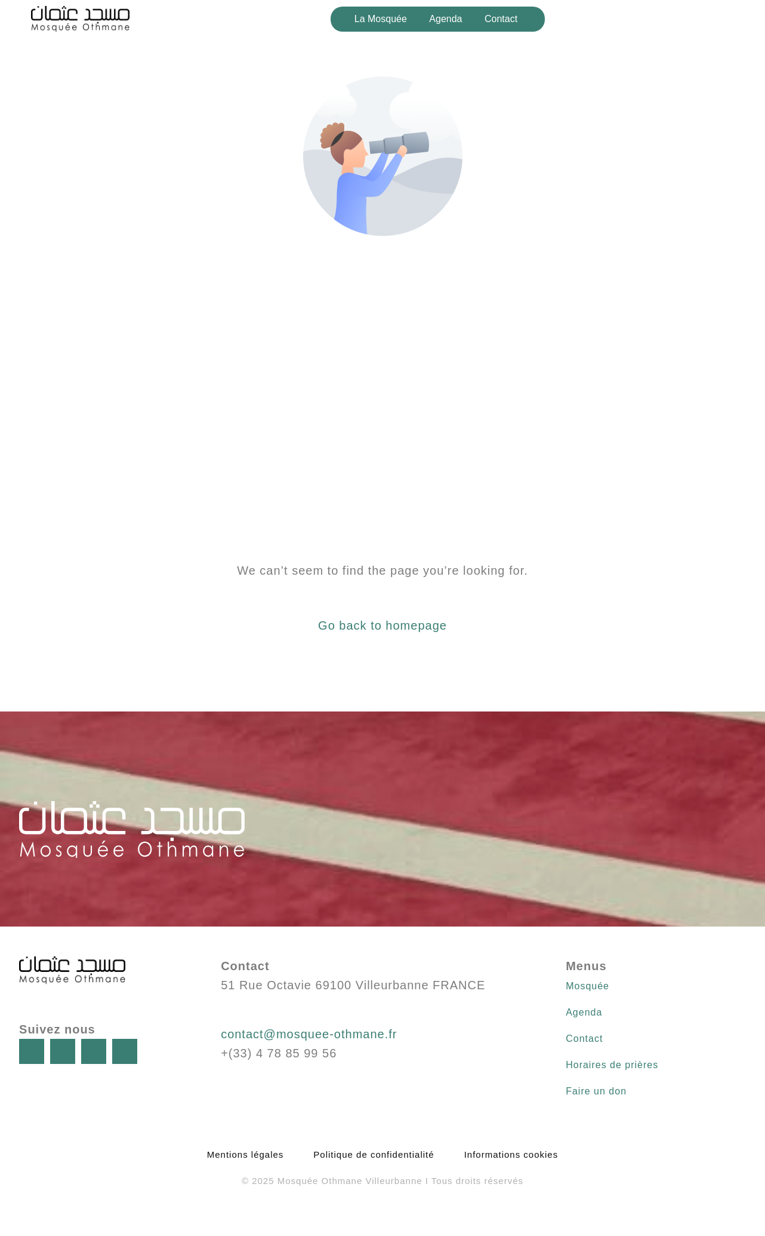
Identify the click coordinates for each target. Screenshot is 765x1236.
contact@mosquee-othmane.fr (309, 1034)
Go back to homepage (382, 625)
